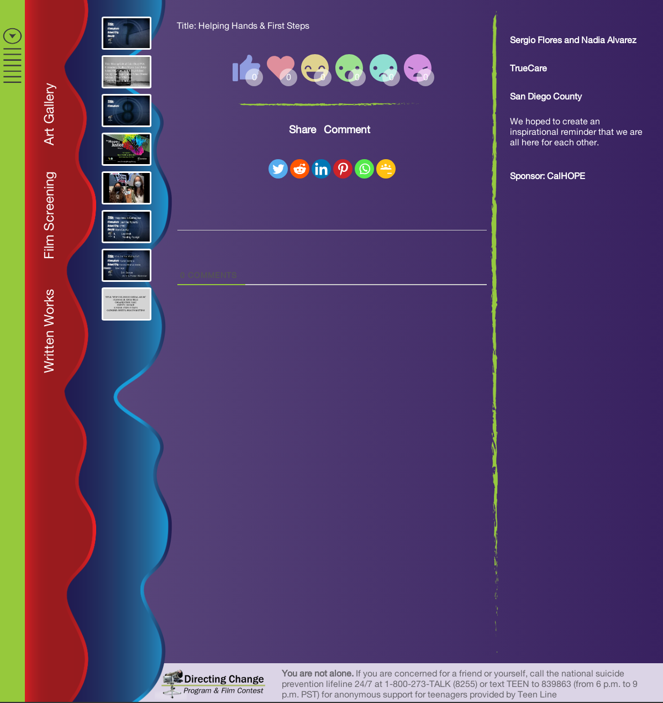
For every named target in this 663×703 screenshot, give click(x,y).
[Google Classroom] (386, 169)
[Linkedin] (321, 169)
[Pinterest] (342, 169)
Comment (347, 130)
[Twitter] (278, 169)
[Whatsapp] (364, 169)
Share (302, 130)
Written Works (49, 331)
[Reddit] (299, 169)
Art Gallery (49, 114)
